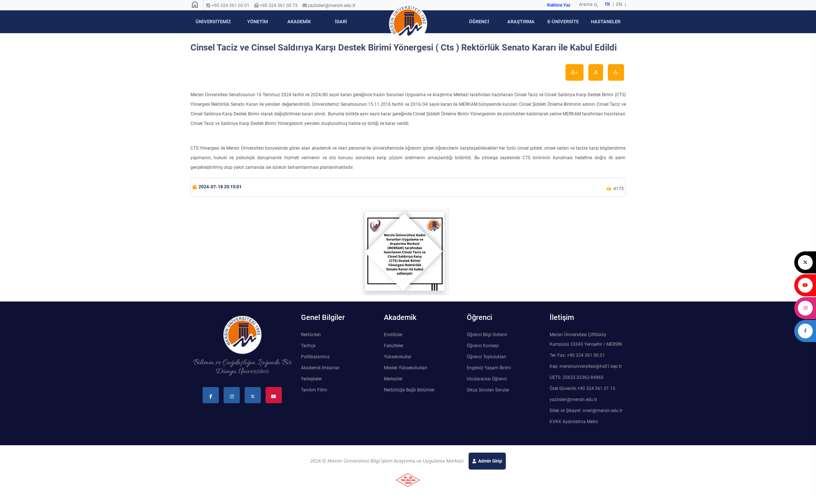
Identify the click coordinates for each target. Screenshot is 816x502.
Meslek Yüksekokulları (405, 367)
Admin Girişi (490, 461)
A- (616, 72)
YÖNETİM (257, 21)
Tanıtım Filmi (314, 390)
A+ (574, 72)
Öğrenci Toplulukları (486, 356)
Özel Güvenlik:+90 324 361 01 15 (582, 388)
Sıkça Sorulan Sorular (488, 390)
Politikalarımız (315, 356)
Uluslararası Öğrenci (487, 378)
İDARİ (341, 21)
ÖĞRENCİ (479, 21)
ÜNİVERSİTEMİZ (213, 21)
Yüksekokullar (397, 356)
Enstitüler (393, 334)
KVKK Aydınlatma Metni (574, 421)
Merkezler (393, 378)
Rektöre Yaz (558, 5)
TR (607, 4)
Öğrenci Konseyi (483, 345)
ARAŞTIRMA (521, 21)
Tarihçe (308, 345)
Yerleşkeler (311, 378)
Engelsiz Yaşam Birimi (489, 367)
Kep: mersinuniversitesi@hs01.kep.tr (586, 366)
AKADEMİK (299, 21)
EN (619, 4)
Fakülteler (393, 345)
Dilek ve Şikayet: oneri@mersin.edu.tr (586, 410)
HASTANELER (605, 21)
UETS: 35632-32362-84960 (576, 377)
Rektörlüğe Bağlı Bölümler (409, 390)
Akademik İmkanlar (320, 367)
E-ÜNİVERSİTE (563, 21)
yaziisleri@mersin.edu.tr (332, 5)
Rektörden (311, 334)
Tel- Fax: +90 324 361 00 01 (577, 355)
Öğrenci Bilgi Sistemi (487, 334)
